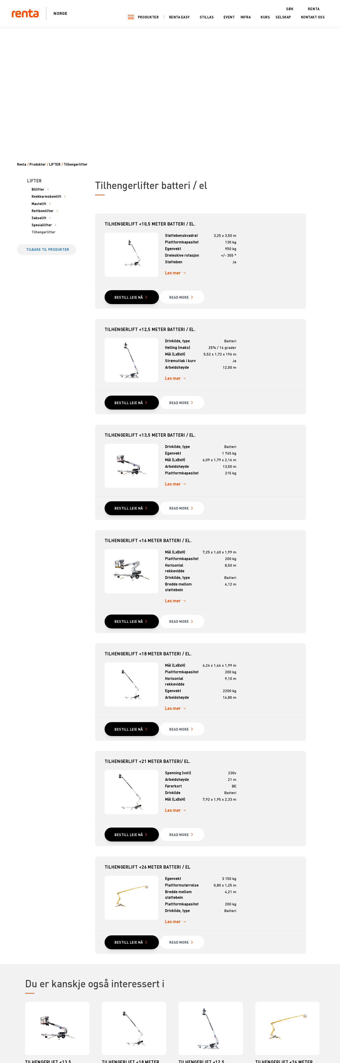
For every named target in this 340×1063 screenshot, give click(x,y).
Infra (246, 17)
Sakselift (39, 218)
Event (229, 17)
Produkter (148, 17)
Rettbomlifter (43, 211)
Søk (289, 9)
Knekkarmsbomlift (46, 196)
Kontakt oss (313, 17)
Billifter (38, 189)
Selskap (283, 17)
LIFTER (54, 164)
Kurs (265, 17)
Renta (314, 9)
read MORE (179, 297)
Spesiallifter (42, 225)
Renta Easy (179, 17)
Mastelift (39, 204)
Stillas (207, 17)
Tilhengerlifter (76, 164)
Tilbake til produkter (47, 249)
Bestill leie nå (129, 297)
